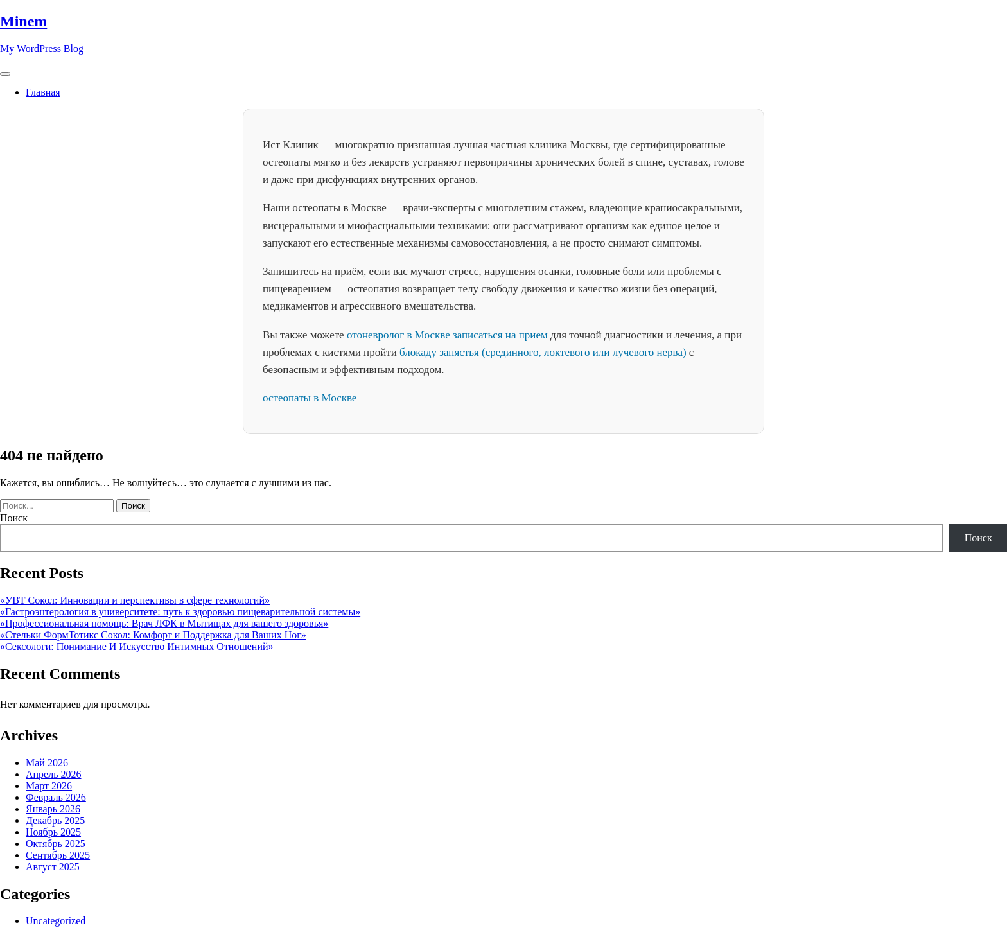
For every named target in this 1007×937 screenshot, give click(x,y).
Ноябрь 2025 (53, 832)
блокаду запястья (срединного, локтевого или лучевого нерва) (543, 352)
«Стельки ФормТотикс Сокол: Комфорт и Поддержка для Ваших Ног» (153, 634)
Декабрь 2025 (55, 820)
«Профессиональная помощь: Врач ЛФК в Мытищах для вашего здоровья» (164, 623)
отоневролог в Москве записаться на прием (447, 335)
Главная (43, 92)
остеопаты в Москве (309, 398)
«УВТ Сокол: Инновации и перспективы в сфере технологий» (135, 600)
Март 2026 (49, 785)
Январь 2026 (53, 808)
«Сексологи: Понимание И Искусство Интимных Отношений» (137, 646)
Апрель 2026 (54, 774)
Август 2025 (53, 866)
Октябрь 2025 (55, 843)
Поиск (14, 517)
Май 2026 (47, 762)
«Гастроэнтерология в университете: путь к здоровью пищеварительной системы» (180, 611)
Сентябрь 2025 (58, 855)
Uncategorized (55, 920)
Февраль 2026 (56, 797)
